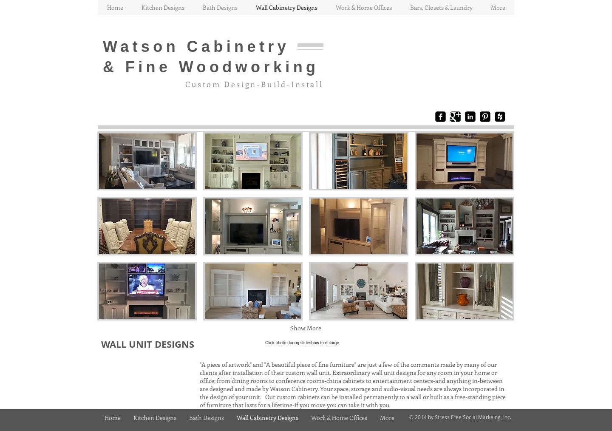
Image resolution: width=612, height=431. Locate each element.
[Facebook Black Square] (440, 116)
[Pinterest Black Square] (485, 116)
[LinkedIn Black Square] (470, 116)
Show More (305, 328)
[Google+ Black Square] (455, 116)
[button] (147, 161)
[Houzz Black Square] (500, 116)
